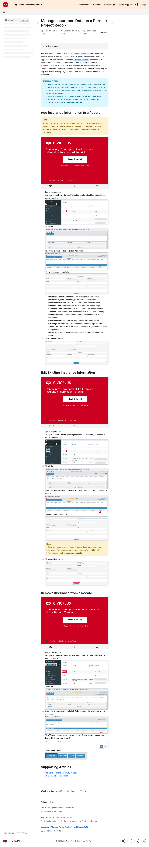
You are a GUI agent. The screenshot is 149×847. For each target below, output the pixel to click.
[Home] (4, 11)
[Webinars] (97, 4)
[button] (17, 20)
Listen (104, 32)
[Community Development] (28, 4)
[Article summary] (74, 46)
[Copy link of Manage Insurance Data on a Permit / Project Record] (70, 25)
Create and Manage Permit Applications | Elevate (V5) (64, 827)
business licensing (81, 60)
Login (144, 5)
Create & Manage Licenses (56, 776)
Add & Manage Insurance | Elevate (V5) (58, 807)
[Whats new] (136, 4)
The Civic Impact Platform (82, 841)
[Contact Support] (125, 4)
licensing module (84, 126)
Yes (70, 791)
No (83, 791)
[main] (74, 425)
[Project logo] (5, 4)
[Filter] (33, 19)
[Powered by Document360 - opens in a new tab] (15, 833)
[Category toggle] (37, 22)
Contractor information (81, 54)
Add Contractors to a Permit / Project (61, 773)
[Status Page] (109, 4)
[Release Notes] (84, 4)
